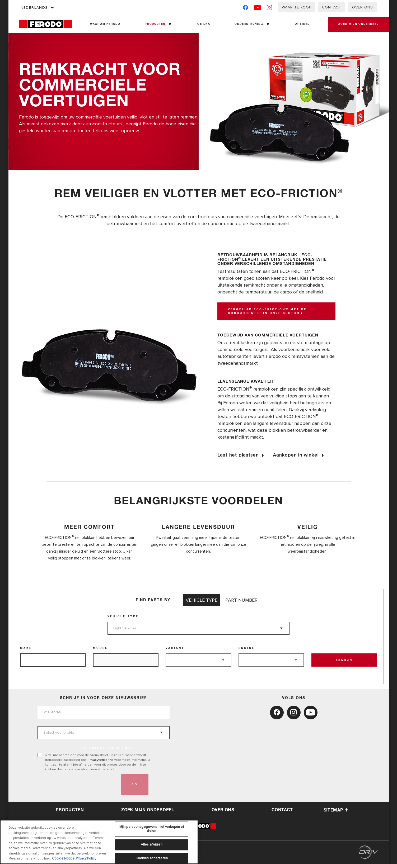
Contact (331, 7)
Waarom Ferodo (105, 24)
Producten (155, 24)
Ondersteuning (249, 24)
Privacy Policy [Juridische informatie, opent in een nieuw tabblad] (86, 858)
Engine (247, 648)
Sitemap (336, 810)
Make (26, 648)
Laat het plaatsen (238, 455)
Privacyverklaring (100, 760)
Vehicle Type (123, 616)
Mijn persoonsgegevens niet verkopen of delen (151, 829)
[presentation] (78, 784)
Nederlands (34, 7)
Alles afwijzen (151, 844)
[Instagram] (269, 8)
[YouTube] (257, 8)
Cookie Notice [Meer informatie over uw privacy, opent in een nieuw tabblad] (63, 858)
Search (344, 660)
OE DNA (203, 24)
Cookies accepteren (152, 858)
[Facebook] (245, 8)
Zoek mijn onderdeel (358, 24)
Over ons (362, 7)
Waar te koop (296, 7)
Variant (175, 648)
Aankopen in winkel (296, 455)
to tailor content (106, 748)
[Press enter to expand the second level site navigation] (170, 24)
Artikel (302, 24)
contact (282, 810)
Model (100, 648)
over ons (223, 810)
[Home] (48, 24)
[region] (99, 842)
